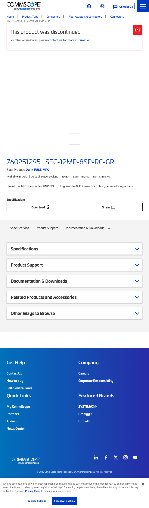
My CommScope (18, 406)
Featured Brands (96, 395)
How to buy (15, 380)
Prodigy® (85, 414)
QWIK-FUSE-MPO (37, 170)
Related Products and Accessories (48, 297)
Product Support (47, 231)
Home (10, 16)
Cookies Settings (36, 501)
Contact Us (14, 373)
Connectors (53, 16)
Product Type (30, 16)
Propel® (84, 421)
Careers (83, 373)
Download (40, 207)
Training (12, 421)
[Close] (143, 484)
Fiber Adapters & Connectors (85, 16)
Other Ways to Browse (37, 313)
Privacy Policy (33, 491)
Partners (13, 414)
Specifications (20, 231)
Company (88, 362)
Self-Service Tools (19, 388)
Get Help (16, 362)
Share (108, 207)
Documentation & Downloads (84, 231)
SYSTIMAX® (87, 406)
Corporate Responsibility (95, 380)
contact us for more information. (69, 40)
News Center (16, 428)
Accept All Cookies (64, 501)
